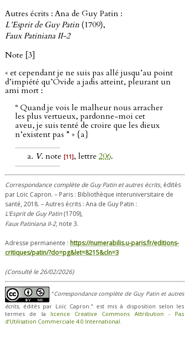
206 (105, 156)
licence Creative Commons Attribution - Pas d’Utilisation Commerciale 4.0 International (94, 317)
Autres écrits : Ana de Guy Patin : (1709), (63, 24)
